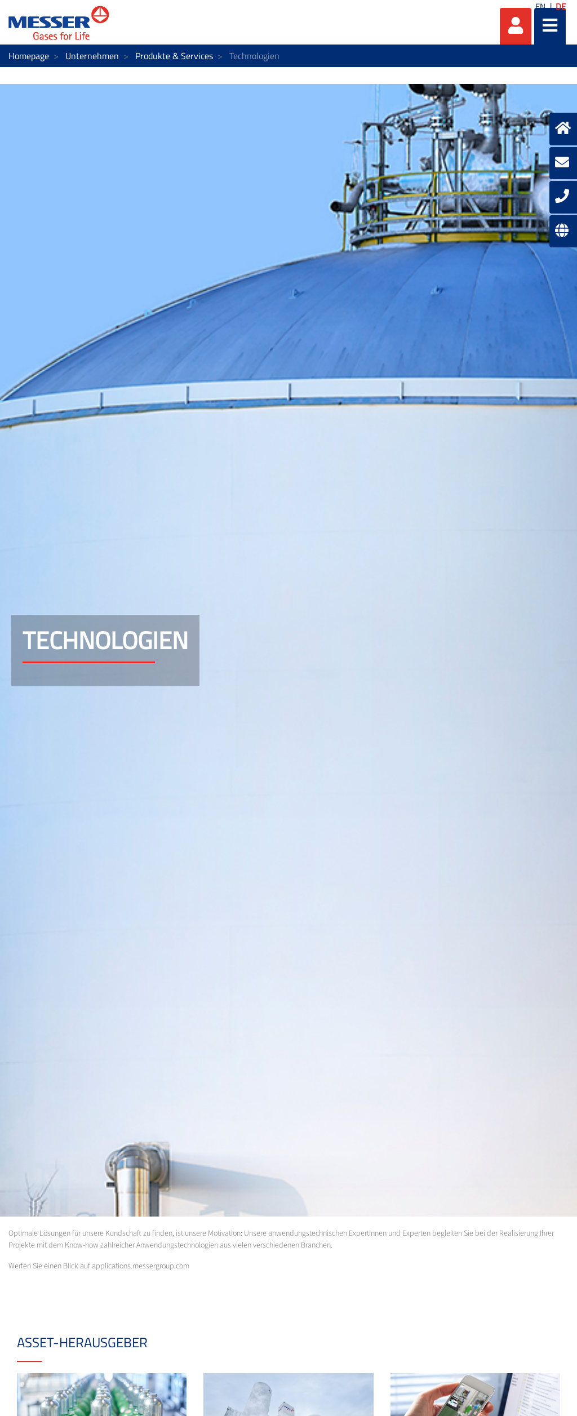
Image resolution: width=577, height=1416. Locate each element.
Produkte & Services (174, 56)
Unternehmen (92, 56)
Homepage (28, 56)
